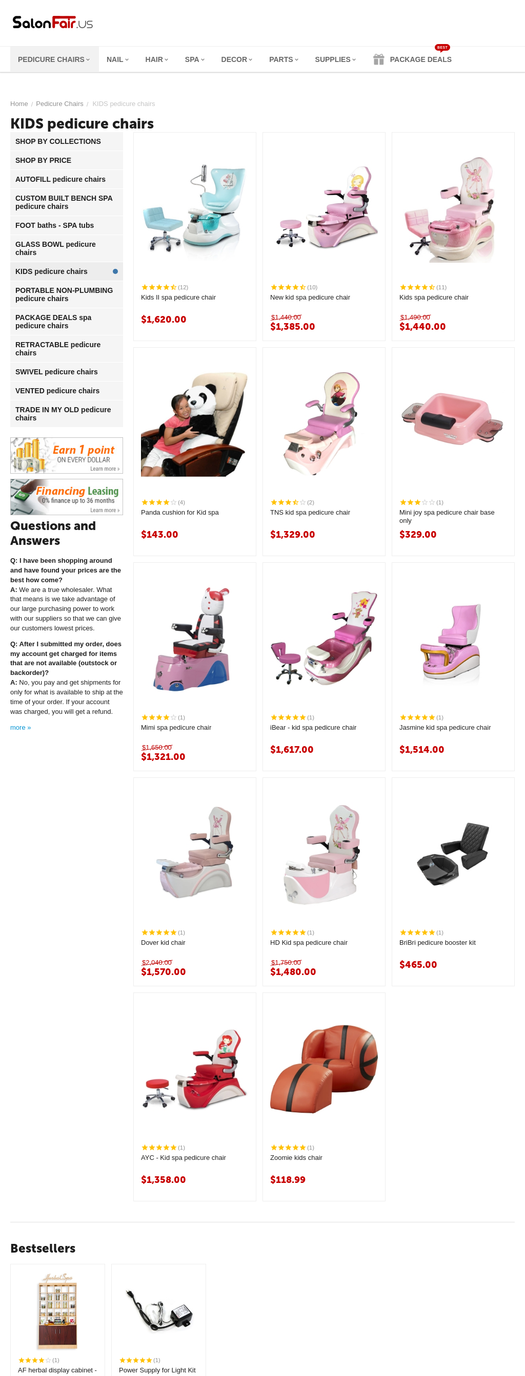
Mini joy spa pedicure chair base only (447, 516)
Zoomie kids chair (296, 1157)
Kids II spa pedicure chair (178, 297)
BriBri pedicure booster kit (437, 942)
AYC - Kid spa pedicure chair (183, 1157)
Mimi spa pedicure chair (176, 727)
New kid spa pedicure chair (310, 297)
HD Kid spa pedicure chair (309, 942)
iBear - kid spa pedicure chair (313, 727)
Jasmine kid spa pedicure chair (445, 727)
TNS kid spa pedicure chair (310, 512)
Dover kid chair (163, 942)
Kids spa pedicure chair (434, 297)
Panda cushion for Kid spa (180, 512)
